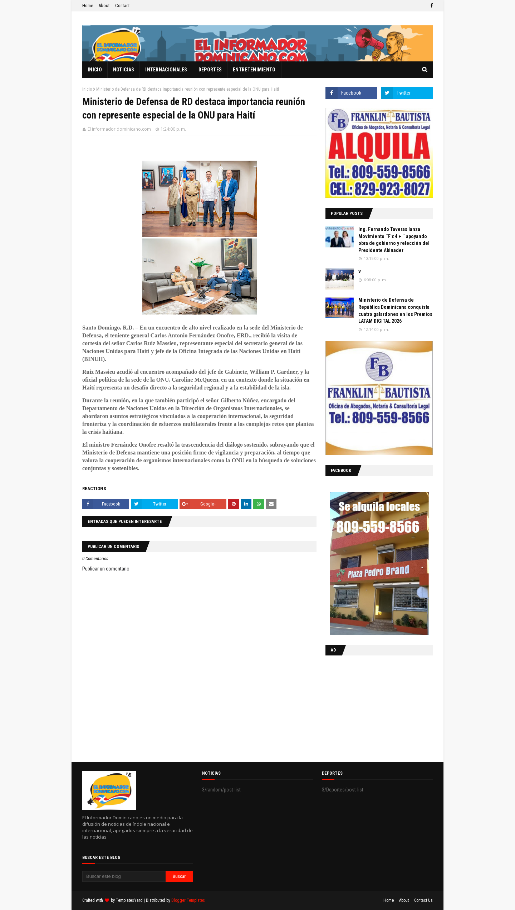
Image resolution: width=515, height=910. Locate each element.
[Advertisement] (370, 707)
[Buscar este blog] (124, 876)
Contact (122, 5)
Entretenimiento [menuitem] (254, 69)
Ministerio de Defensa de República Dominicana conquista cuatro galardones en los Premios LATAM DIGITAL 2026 (395, 310)
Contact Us (423, 900)
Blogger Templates (188, 900)
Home (87, 5)
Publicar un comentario (105, 569)
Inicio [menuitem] (95, 69)
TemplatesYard (129, 900)
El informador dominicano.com (119, 129)
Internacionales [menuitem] (166, 69)
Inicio (87, 89)
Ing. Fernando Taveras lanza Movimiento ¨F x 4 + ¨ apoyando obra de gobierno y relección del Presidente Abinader (394, 239)
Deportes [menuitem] (210, 69)
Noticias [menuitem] (123, 69)
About (104, 5)
